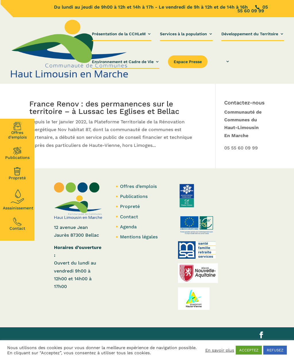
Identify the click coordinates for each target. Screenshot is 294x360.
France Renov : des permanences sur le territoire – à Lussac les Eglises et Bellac (104, 108)
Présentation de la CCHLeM (119, 34)
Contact (17, 224)
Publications (17, 153)
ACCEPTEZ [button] (248, 350)
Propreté (17, 173)
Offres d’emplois (138, 186)
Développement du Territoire (249, 34)
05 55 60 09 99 (241, 148)
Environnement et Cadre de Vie (123, 62)
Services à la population (183, 34)
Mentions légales (139, 237)
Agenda (128, 226)
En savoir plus (219, 350)
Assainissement (18, 198)
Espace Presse (188, 61)
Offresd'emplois (17, 130)
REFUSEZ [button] (275, 350)
